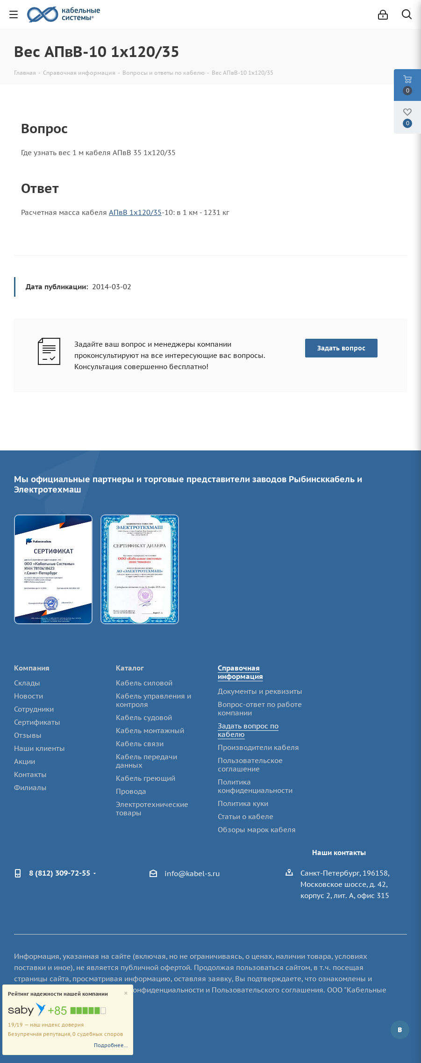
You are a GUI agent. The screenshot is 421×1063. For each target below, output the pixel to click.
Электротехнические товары (152, 808)
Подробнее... (111, 1045)
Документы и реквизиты (260, 691)
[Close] (126, 993)
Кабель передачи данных (146, 761)
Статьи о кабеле (245, 816)
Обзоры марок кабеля (257, 829)
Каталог (130, 667)
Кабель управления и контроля (153, 700)
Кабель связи (140, 743)
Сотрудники (34, 709)
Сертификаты (37, 722)
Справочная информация (240, 672)
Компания (32, 667)
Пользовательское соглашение (250, 764)
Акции (24, 761)
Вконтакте (400, 1029)
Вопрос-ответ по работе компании (260, 708)
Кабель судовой (144, 717)
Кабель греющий (145, 778)
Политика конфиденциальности (255, 786)
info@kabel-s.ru (192, 874)
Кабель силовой (144, 682)
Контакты (30, 774)
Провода (131, 791)
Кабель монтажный (150, 730)
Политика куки (243, 803)
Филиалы (30, 787)
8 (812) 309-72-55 (59, 873)
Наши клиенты (39, 748)
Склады (27, 682)
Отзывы (28, 735)
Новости (28, 696)
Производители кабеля (258, 747)
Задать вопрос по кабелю (248, 730)
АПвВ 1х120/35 (135, 212)
